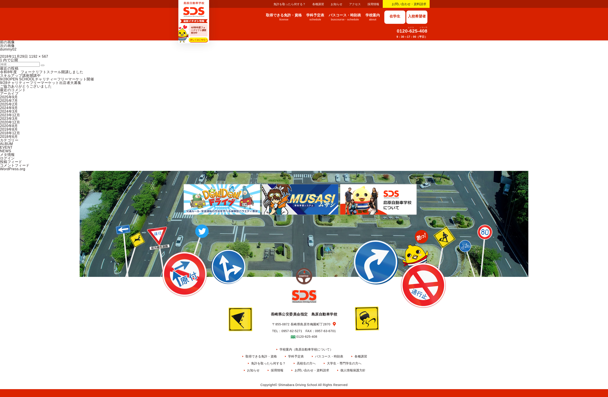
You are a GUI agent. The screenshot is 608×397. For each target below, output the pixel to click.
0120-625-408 (412, 30)
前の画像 (7, 42)
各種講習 (318, 4)
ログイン (7, 158)
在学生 (394, 16)
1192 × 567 (38, 56)
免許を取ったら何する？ (289, 4)
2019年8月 (9, 129)
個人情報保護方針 (352, 370)
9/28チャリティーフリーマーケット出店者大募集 (40, 83)
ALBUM (6, 144)
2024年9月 (9, 108)
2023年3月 (9, 119)
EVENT (6, 147)
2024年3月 (9, 111)
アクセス (355, 4)
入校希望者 (417, 16)
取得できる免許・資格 (261, 356)
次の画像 (7, 46)
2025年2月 (9, 104)
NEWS (5, 151)
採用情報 (373, 4)
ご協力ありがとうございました (26, 86)
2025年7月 (9, 101)
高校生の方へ (306, 363)
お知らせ (336, 4)
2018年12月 (10, 133)
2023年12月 (10, 115)
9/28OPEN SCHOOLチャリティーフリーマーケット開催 (47, 79)
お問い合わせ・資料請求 (409, 4)
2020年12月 (10, 122)
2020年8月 (9, 126)
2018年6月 (9, 137)
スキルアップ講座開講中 (20, 75)
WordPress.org (12, 169)
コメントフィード (15, 165)
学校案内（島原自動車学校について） (306, 349)
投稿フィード (11, 162)
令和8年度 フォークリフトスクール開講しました (41, 72)
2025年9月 (9, 97)
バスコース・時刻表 (329, 356)
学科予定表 (296, 356)
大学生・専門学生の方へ (344, 363)
